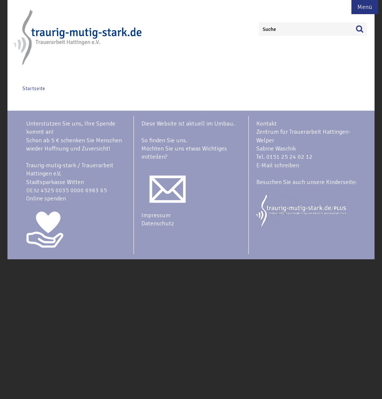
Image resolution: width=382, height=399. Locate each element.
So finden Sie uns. (164, 140)
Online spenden (46, 198)
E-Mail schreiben (277, 165)
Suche (269, 29)
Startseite (33, 88)
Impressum (155, 215)
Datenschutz (157, 223)
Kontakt (266, 123)
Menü (364, 7)
